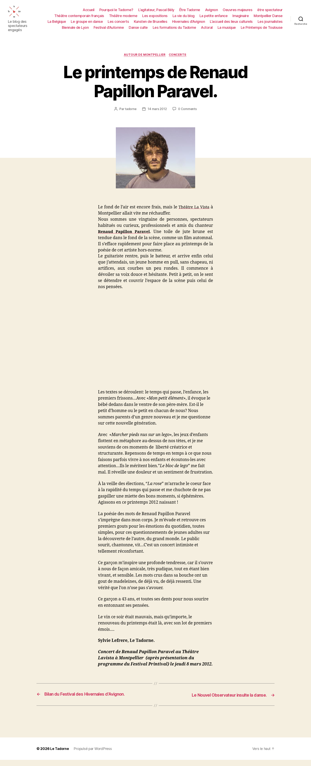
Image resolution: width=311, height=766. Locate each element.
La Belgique (57, 24)
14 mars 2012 (157, 115)
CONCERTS (179, 61)
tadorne (130, 115)
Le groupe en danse (87, 24)
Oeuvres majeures (237, 13)
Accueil (88, 13)
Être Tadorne (189, 13)
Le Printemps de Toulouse (262, 30)
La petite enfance (214, 19)
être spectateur (270, 13)
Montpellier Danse (268, 19)
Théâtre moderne (123, 19)
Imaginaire (240, 19)
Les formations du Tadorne (174, 30)
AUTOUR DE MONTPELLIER (144, 61)
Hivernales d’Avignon (188, 24)
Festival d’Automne (109, 30)
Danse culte (138, 30)
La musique (227, 30)
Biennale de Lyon (75, 30)
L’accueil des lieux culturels (231, 24)
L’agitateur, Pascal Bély (156, 13)
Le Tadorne (60, 755)
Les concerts (118, 24)
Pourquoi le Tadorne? (116, 13)
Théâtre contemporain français (79, 19)
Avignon (211, 13)
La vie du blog (184, 19)
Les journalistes (270, 24)
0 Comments (187, 115)
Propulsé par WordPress (93, 755)
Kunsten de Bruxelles (150, 24)
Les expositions (155, 19)
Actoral (207, 30)
